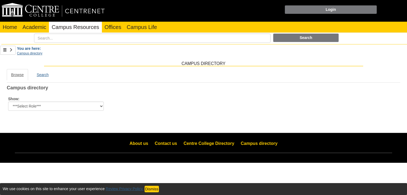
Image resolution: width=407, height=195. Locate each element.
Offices (113, 27)
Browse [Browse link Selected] (17, 75)
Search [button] (306, 37)
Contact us (166, 143)
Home (10, 27)
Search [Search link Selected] (43, 75)
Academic (34, 27)
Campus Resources (75, 27)
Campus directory (29, 53)
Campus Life (142, 27)
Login (331, 9)
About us (138, 143)
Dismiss (151, 189)
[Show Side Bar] (8, 50)
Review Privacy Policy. (125, 189)
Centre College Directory (209, 143)
